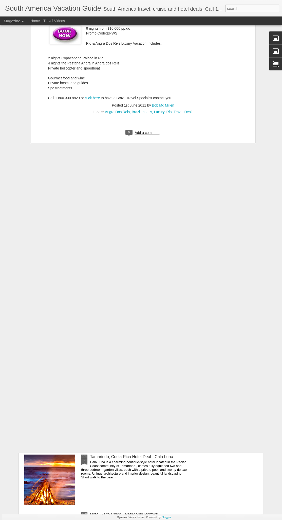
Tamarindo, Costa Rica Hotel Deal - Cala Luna (131, 457)
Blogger (166, 517)
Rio (169, 39)
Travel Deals (183, 39)
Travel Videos (54, 21)
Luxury (159, 39)
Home (35, 21)
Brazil (136, 39)
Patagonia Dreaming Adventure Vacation (126, 399)
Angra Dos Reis (117, 39)
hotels (147, 39)
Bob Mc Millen (163, 32)
